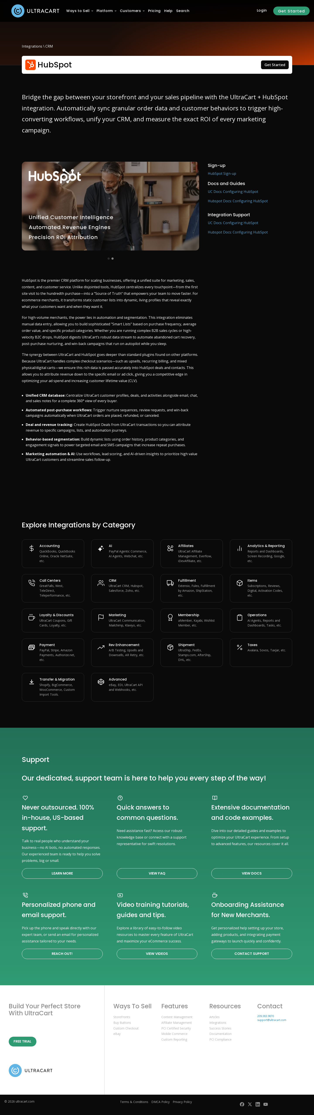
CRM (49, 46)
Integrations (32, 46)
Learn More (62, 873)
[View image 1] (109, 258)
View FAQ (157, 873)
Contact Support (251, 953)
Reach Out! (62, 953)
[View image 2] (112, 258)
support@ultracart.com (271, 1020)
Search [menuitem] (182, 10)
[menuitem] (78, 11)
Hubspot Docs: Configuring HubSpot (238, 201)
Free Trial (22, 1041)
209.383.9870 (265, 1016)
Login (262, 10)
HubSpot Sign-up (222, 173)
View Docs (252, 873)
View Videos (157, 953)
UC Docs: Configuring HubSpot (233, 191)
